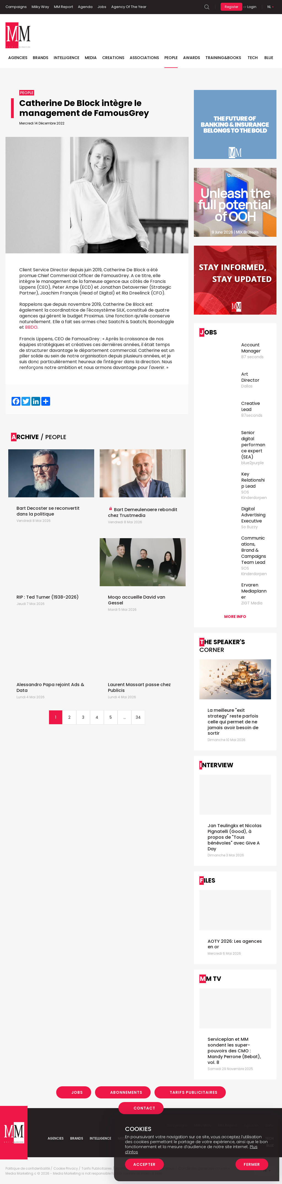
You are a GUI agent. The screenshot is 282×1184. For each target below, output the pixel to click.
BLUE (268, 57)
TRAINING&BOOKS (223, 57)
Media (91, 57)
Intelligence (66, 57)
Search (207, 7)
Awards (191, 57)
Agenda (85, 6)
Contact (144, 1108)
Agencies (17, 57)
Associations (144, 57)
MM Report (63, 6)
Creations (113, 57)
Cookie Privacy (65, 1168)
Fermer (252, 1164)
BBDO (31, 327)
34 (138, 717)
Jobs (101, 6)
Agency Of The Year (129, 6)
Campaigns (16, 6)
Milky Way (40, 6)
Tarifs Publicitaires (194, 1092)
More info (235, 616)
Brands (40, 57)
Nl (269, 6)
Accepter (144, 1164)
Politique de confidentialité (28, 1168)
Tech (253, 57)
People (171, 57)
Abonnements (126, 1092)
